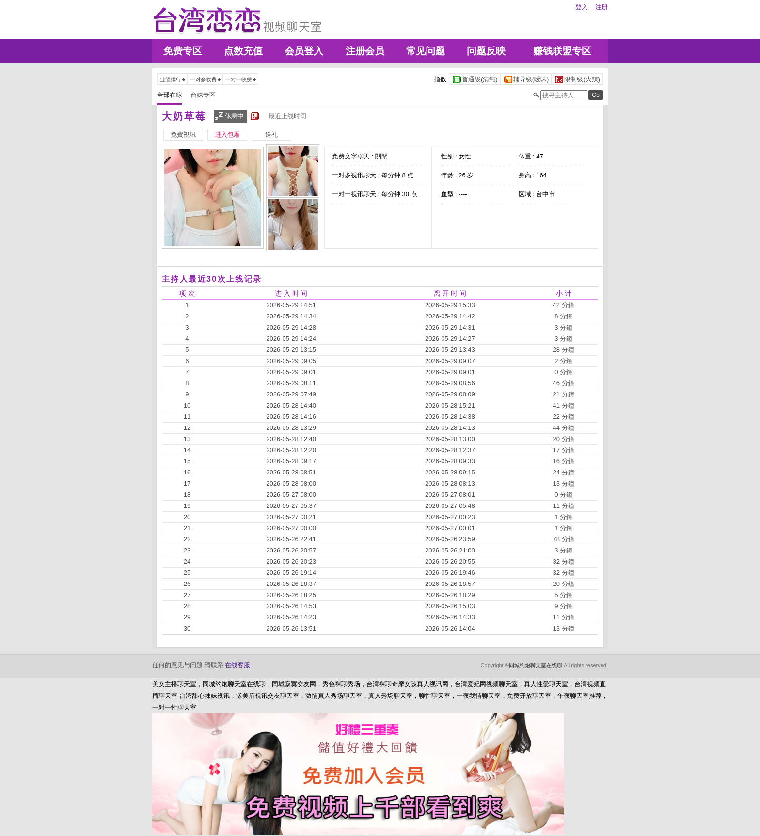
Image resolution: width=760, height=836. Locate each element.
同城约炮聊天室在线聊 (535, 665)
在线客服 (237, 665)
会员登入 (304, 51)
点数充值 (243, 51)
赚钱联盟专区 (562, 51)
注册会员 (365, 51)
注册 (601, 7)
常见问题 (425, 51)
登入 (581, 7)
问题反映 (486, 51)
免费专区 (182, 51)
